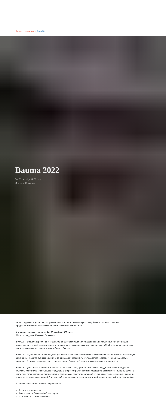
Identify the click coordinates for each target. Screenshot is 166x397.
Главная (19, 31)
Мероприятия (29, 31)
